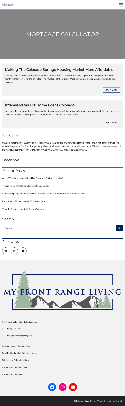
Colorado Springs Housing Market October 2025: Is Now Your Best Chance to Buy (43, 193)
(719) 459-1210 (14, 329)
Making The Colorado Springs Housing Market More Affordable (59, 70)
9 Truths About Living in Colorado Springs (23, 209)
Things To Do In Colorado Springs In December (25, 185)
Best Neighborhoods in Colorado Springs (19, 353)
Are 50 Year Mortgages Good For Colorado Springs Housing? (32, 178)
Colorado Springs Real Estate (14, 367)
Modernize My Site (115, 401)
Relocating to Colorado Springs (15, 360)
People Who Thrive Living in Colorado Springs (25, 201)
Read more (112, 90)
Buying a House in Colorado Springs (17, 346)
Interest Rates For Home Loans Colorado (40, 105)
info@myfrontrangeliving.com (19, 335)
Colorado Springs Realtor (13, 374)
